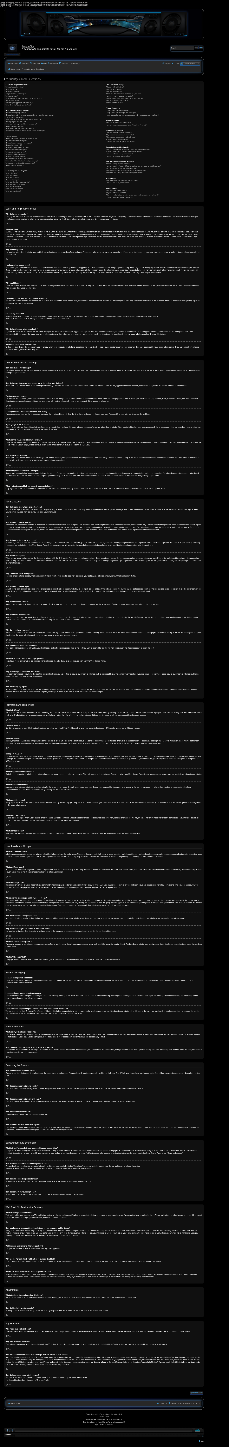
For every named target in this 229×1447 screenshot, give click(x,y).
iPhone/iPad (66, 1235)
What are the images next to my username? (21, 124)
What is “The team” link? (114, 103)
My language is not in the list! (16, 122)
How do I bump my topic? (15, 165)
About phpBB (172, 1331)
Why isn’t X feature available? (116, 193)
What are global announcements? (18, 182)
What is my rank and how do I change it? (20, 128)
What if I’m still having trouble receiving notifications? (124, 173)
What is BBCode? (12, 173)
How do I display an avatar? (15, 126)
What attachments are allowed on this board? (122, 180)
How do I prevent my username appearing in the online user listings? (30, 115)
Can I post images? (12, 180)
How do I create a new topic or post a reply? (21, 138)
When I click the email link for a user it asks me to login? (25, 130)
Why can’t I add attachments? (16, 154)
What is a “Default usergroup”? (117, 100)
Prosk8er (109, 1425)
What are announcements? (15, 184)
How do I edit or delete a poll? (16, 149)
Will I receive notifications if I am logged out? (121, 168)
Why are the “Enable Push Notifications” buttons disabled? (126, 170)
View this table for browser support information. (47, 1277)
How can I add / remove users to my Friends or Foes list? (126, 125)
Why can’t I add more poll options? (18, 147)
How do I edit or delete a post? (16, 141)
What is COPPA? (12, 89)
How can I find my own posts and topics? (120, 141)
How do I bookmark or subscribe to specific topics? (124, 151)
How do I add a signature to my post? (19, 143)
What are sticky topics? (14, 186)
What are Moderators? (114, 89)
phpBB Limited (70, 1331)
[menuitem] (24, 63)
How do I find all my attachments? (118, 183)
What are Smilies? (12, 177)
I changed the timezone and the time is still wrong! (23, 119)
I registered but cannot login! (16, 94)
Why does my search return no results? (120, 135)
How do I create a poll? (14, 145)
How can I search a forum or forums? (119, 133)
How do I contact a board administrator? (120, 197)
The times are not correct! (15, 117)
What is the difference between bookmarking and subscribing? (128, 149)
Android (76, 1235)
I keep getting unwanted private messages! (121, 113)
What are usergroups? (114, 91)
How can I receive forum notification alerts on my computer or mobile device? (133, 166)
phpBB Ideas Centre (110, 1344)
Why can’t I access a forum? (16, 152)
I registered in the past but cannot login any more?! (24, 98)
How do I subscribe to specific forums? (119, 154)
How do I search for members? (117, 139)
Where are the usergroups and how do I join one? (123, 94)
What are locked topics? (14, 189)
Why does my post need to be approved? (20, 163)
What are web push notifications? (117, 164)
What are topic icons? (13, 191)
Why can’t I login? (12, 96)
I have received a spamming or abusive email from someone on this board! (132, 115)
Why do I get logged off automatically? (19, 103)
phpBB (46, 429)
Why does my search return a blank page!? (121, 137)
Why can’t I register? (13, 91)
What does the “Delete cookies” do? (18, 105)
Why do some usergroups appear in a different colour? (125, 98)
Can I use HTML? (12, 175)
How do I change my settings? (16, 113)
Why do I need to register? (15, 87)
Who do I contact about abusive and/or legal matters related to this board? (132, 195)
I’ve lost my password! (13, 100)
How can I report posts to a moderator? (19, 159)
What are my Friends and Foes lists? (119, 122)
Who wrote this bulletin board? (116, 190)
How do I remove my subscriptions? (118, 156)
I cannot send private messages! (117, 110)
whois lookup (166, 1357)
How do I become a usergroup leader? (119, 96)
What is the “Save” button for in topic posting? (22, 161)
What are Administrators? (115, 87)
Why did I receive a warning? (16, 156)
